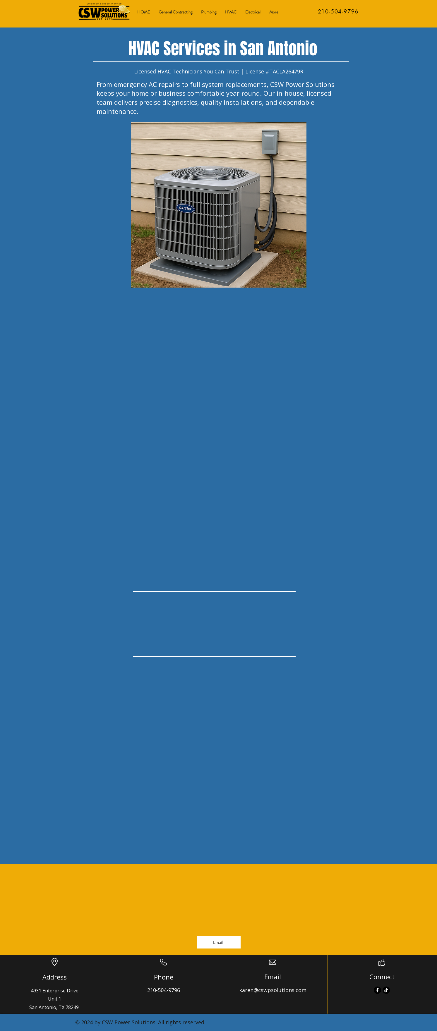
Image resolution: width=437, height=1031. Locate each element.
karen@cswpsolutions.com (272, 990)
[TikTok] (386, 990)
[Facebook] (377, 990)
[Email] (219, 942)
